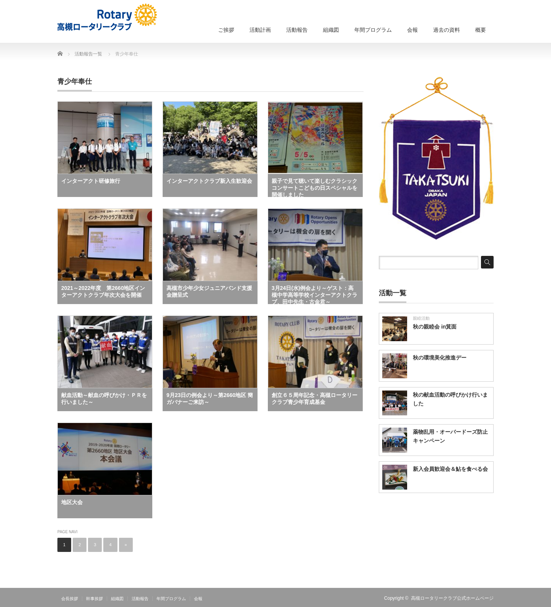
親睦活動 (421, 318)
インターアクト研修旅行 (90, 181)
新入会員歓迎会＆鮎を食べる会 (450, 469)
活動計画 (260, 30)
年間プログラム (373, 30)
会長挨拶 (69, 598)
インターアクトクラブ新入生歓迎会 (209, 181)
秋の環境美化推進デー (439, 358)
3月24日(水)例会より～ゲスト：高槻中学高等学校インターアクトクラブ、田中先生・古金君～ (314, 294)
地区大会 (72, 502)
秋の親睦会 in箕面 (434, 327)
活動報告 (297, 30)
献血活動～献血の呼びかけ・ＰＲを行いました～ (104, 398)
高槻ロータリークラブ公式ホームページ (452, 598)
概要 (480, 30)
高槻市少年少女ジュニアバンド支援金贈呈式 (209, 291)
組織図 (331, 30)
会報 (412, 30)
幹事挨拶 (94, 598)
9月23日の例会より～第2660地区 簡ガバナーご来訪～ (209, 398)
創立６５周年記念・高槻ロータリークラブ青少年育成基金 (314, 398)
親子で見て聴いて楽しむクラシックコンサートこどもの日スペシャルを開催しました (314, 187)
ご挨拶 (226, 30)
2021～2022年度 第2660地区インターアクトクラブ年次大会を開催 (103, 291)
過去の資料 (446, 30)
